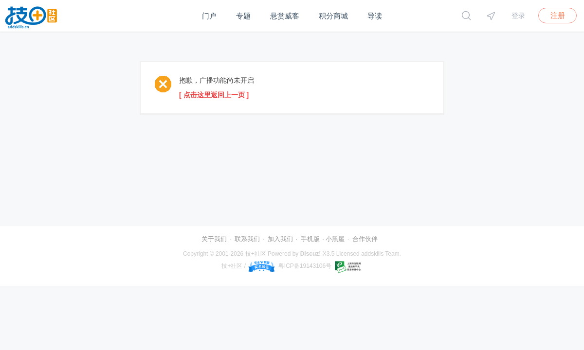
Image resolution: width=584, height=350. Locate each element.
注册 (557, 15)
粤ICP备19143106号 (304, 265)
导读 (374, 16)
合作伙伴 (365, 239)
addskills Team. (381, 253)
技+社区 (255, 253)
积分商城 (333, 16)
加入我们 (280, 239)
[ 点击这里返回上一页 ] (214, 95)
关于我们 (214, 239)
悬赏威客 (284, 16)
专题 (243, 16)
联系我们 (247, 239)
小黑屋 (335, 239)
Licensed (348, 253)
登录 (518, 15)
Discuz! (310, 253)
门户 (209, 16)
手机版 (310, 239)
